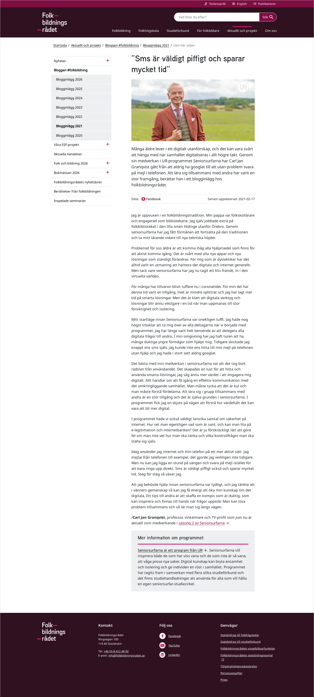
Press (224, 680)
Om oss (271, 30)
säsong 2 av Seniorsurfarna (202, 522)
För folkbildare (208, 30)
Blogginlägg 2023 (69, 107)
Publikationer (266, 4)
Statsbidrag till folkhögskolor (239, 635)
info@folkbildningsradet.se (126, 655)
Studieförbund (178, 30)
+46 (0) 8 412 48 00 (116, 651)
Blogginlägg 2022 (69, 116)
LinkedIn (174, 655)
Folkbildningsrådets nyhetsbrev (78, 182)
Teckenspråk (217, 4)
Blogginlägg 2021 (156, 45)
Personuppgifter (231, 673)
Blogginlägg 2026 (69, 79)
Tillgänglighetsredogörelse (238, 666)
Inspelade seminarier (70, 201)
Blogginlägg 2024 (69, 98)
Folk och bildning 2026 (71, 163)
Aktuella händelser (68, 154)
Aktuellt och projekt (242, 30)
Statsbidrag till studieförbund (240, 642)
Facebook (174, 636)
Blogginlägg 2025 (69, 89)
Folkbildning (121, 30)
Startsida (60, 45)
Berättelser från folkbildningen (77, 191)
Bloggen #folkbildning (122, 45)
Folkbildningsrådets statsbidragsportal (246, 655)
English (241, 4)
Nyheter (60, 61)
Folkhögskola (149, 30)
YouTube (174, 645)
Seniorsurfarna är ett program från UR (170, 550)
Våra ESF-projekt (66, 144)
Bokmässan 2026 (67, 172)
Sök (268, 17)
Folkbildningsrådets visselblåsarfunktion (247, 648)
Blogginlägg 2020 (69, 135)
